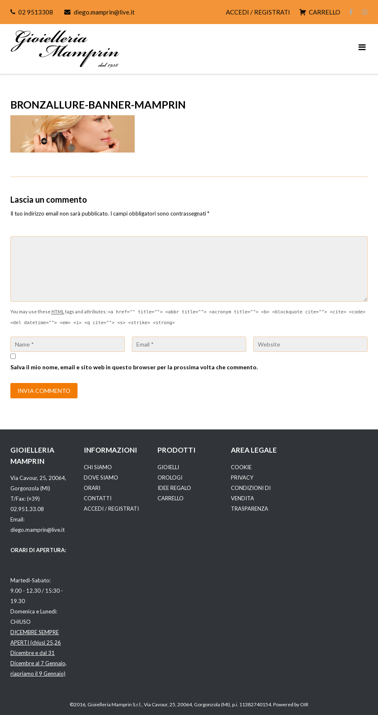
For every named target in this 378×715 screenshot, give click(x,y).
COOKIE (241, 467)
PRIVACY (242, 477)
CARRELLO (171, 498)
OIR (304, 704)
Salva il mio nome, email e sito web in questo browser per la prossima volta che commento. (134, 367)
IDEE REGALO (174, 488)
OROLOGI (170, 477)
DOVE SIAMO (101, 477)
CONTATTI (97, 498)
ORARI (92, 488)
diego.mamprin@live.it (104, 12)
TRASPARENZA (249, 508)
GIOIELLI (168, 467)
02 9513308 (35, 12)
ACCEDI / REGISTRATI (258, 12)
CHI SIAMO (98, 467)
